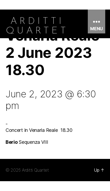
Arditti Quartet (35, 170)
